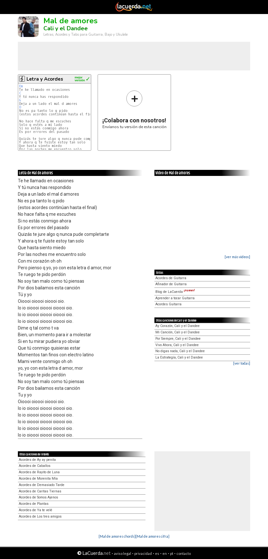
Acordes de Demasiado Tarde (41, 485)
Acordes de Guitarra (170, 278)
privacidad (143, 553)
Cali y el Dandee (65, 28)
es (157, 553)
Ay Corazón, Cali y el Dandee (177, 326)
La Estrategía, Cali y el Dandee (179, 357)
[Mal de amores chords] (117, 536)
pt (171, 553)
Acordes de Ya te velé (35, 510)
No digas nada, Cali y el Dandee (180, 351)
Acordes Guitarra (168, 304)
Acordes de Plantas (33, 504)
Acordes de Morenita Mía (38, 478)
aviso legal (122, 553)
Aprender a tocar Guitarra (175, 298)
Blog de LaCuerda (175, 292)
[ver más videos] (237, 257)
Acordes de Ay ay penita (37, 460)
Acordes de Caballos (34, 466)
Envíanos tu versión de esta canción (134, 109)
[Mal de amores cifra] (152, 536)
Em (21, 86)
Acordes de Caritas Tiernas (40, 491)
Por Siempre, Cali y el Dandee (178, 339)
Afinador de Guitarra (171, 284)
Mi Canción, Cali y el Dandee (177, 332)
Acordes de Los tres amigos (40, 516)
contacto (183, 553)
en (164, 553)
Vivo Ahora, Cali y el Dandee (177, 345)
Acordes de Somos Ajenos (38, 497)
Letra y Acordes (44, 79)
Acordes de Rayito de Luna (39, 472)
